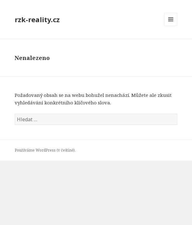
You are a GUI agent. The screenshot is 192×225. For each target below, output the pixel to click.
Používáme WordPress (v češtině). (45, 150)
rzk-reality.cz (37, 19)
